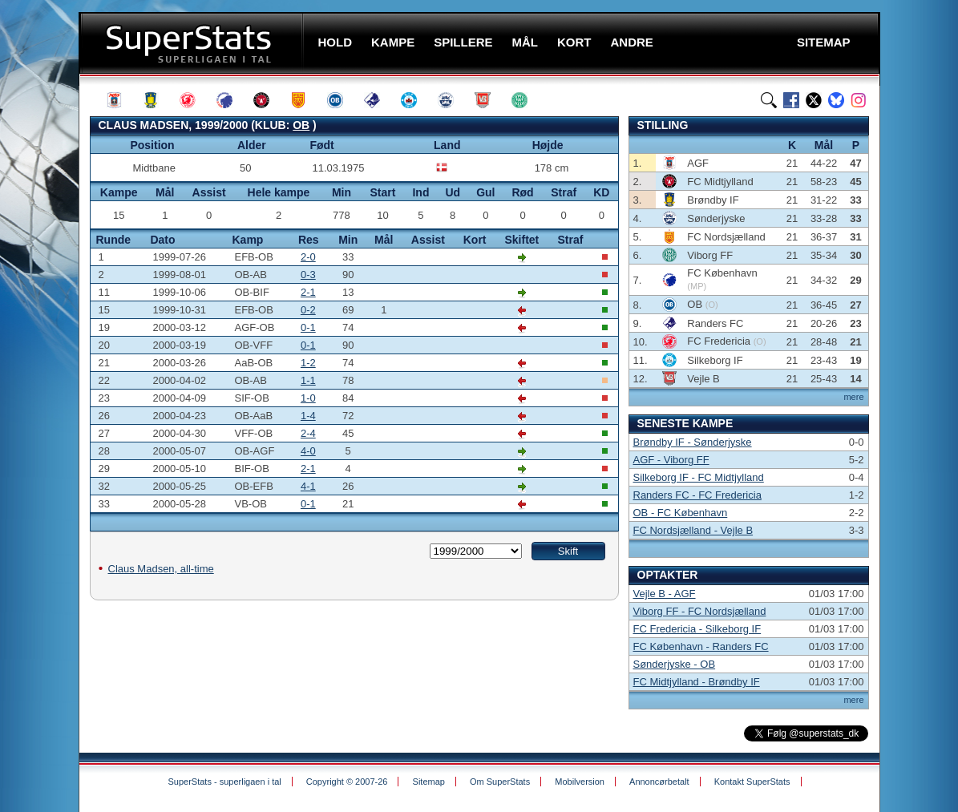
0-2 (308, 310)
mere (853, 397)
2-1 (308, 292)
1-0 (308, 398)
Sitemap (429, 781)
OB (301, 125)
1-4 (308, 416)
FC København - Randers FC (701, 646)
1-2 (308, 363)
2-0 (308, 257)
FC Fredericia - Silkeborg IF (697, 629)
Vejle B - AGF (664, 594)
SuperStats (193, 43)
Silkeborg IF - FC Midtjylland (698, 477)
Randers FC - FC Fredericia (697, 495)
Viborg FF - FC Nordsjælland (699, 611)
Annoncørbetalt (659, 781)
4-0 (308, 451)
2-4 (308, 433)
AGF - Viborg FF (671, 460)
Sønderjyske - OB (674, 664)
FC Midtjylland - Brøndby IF (696, 682)
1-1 (308, 380)
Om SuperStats (500, 781)
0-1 (308, 327)
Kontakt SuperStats (752, 781)
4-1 (308, 486)
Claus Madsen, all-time (161, 569)
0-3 (308, 275)
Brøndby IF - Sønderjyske (692, 442)
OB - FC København (680, 513)
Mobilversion (579, 781)
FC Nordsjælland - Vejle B (693, 530)
